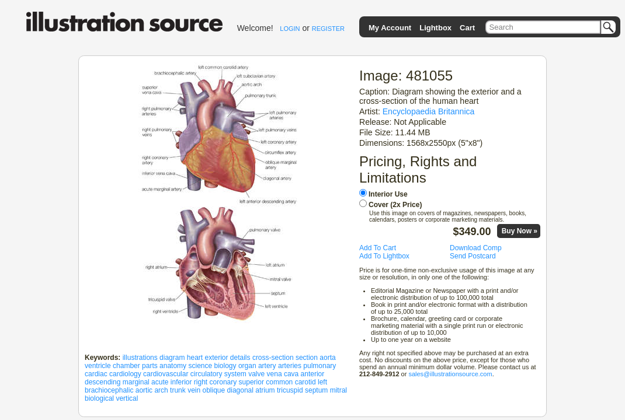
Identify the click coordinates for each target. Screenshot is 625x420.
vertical (127, 398)
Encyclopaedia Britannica (429, 111)
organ (247, 366)
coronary (223, 382)
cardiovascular (165, 374)
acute (159, 382)
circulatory (206, 374)
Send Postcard (473, 256)
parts (150, 366)
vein (194, 390)
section (307, 358)
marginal (136, 382)
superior (251, 382)
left (322, 382)
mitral (338, 390)
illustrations (140, 358)
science (200, 366)
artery (267, 366)
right (200, 382)
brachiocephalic (109, 390)
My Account (390, 27)
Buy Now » (519, 231)
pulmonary (319, 366)
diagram (172, 358)
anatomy (172, 366)
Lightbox (435, 27)
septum (316, 390)
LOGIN (290, 28)
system (235, 374)
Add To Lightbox (384, 256)
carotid (305, 382)
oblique (214, 390)
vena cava (283, 374)
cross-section (273, 358)
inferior (181, 382)
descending (102, 382)
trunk (178, 390)
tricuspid (290, 390)
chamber (126, 366)
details (240, 358)
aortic (144, 390)
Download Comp (476, 248)
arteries (289, 366)
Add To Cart (377, 248)
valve (256, 374)
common (279, 382)
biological (99, 398)
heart (195, 358)
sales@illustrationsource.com (450, 373)
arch (161, 390)
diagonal (240, 390)
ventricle (98, 366)
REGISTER (328, 28)
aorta (327, 358)
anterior (313, 374)
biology (225, 366)
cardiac (96, 374)
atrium (265, 390)
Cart (467, 27)
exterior (216, 358)
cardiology (125, 374)
